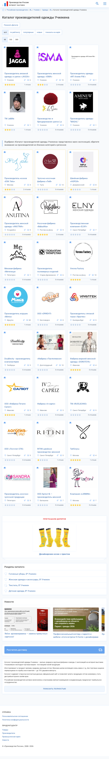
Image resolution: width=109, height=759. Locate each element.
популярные (28, 32)
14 (61, 185)
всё (5, 32)
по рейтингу (15, 32)
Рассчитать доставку (54, 652)
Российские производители (17, 10)
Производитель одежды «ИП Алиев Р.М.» (81, 75)
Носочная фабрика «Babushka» (46, 225)
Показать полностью (54, 692)
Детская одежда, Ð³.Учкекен (22, 591)
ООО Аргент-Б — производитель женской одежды (49, 496)
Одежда (45, 10)
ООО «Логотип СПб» (13, 449)
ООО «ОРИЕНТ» (44, 313)
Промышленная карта (11, 739)
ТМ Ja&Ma (9, 118)
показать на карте (52, 32)
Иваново (75, 365)
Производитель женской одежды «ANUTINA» (16, 225)
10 (94, 275)
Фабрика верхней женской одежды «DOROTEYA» (83, 360)
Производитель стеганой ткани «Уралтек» (82, 315)
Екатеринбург (77, 320)
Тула (40, 185)
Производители (8, 736)
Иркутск (8, 320)
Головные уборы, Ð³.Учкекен (22, 574)
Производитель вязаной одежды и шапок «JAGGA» (16, 75)
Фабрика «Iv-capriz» (46, 404)
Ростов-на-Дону (45, 230)
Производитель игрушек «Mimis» (16, 315)
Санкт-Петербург (78, 230)
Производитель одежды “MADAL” (81, 120)
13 (61, 80)
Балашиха (42, 500)
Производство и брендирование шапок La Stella (49, 120)
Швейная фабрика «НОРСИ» (78, 180)
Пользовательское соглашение (15, 719)
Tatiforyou (74, 449)
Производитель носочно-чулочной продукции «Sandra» (16, 496)
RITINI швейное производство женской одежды (48, 451)
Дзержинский (77, 185)
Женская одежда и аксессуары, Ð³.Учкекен (29, 579)
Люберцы (9, 365)
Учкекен (37, 10)
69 (28, 320)
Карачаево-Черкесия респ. (31, 10)
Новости (5, 743)
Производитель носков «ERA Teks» (15, 180)
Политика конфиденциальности (15, 723)
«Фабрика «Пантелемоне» (49, 358)
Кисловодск (43, 320)
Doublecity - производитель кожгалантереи (17, 360)
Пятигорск (9, 275)
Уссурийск (10, 230)
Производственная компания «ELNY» (79, 225)
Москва (8, 185)
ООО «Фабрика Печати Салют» (15, 405)
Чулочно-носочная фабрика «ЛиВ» (46, 180)
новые (39, 32)
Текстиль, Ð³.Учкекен (19, 585)
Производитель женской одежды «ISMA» (49, 75)
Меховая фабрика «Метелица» (12, 270)
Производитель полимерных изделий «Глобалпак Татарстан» (48, 270)
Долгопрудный (44, 365)
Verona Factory (77, 268)
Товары (5, 733)
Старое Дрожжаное (46, 275)
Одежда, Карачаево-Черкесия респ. (51, 10)
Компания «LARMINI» (80, 494)
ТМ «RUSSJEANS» (78, 404)
